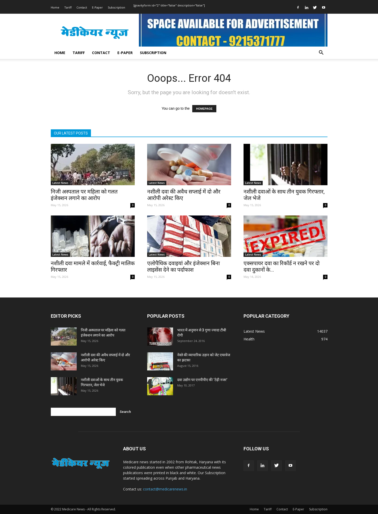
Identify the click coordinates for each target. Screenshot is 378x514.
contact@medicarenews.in (165, 489)
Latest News (60, 183)
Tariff (68, 7)
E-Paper (97, 7)
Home (55, 7)
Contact (81, 7)
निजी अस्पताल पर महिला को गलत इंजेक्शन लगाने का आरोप (84, 195)
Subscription (116, 7)
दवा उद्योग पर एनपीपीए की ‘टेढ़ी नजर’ (202, 380)
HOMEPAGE (204, 108)
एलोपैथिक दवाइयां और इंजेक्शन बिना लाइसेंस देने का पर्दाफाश (183, 266)
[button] (321, 53)
